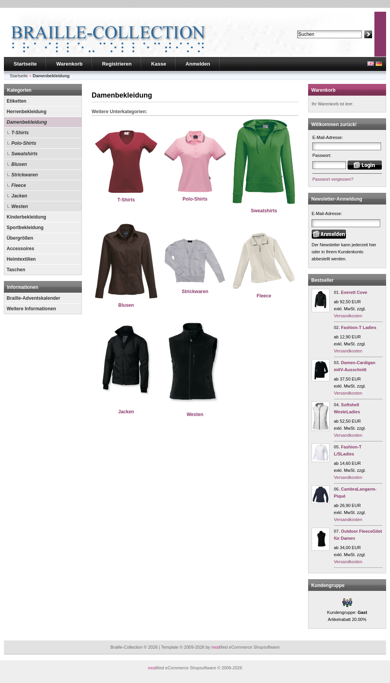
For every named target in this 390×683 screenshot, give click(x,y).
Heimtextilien (21, 259)
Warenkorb (69, 64)
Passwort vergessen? (332, 179)
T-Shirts (20, 132)
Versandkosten (348, 315)
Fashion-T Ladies (358, 327)
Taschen (16, 269)
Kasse (158, 64)
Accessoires (20, 248)
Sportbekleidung (25, 227)
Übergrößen (20, 238)
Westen (19, 206)
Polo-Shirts (23, 143)
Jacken (19, 196)
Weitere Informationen (31, 308)
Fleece (18, 185)
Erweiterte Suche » (315, 41)
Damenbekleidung (27, 122)
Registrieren (117, 64)
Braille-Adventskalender (33, 298)
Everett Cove (354, 292)
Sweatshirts (24, 154)
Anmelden (198, 64)
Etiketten (17, 101)
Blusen (19, 164)
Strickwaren (24, 175)
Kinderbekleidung (26, 217)
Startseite (25, 64)
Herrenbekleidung (26, 111)
